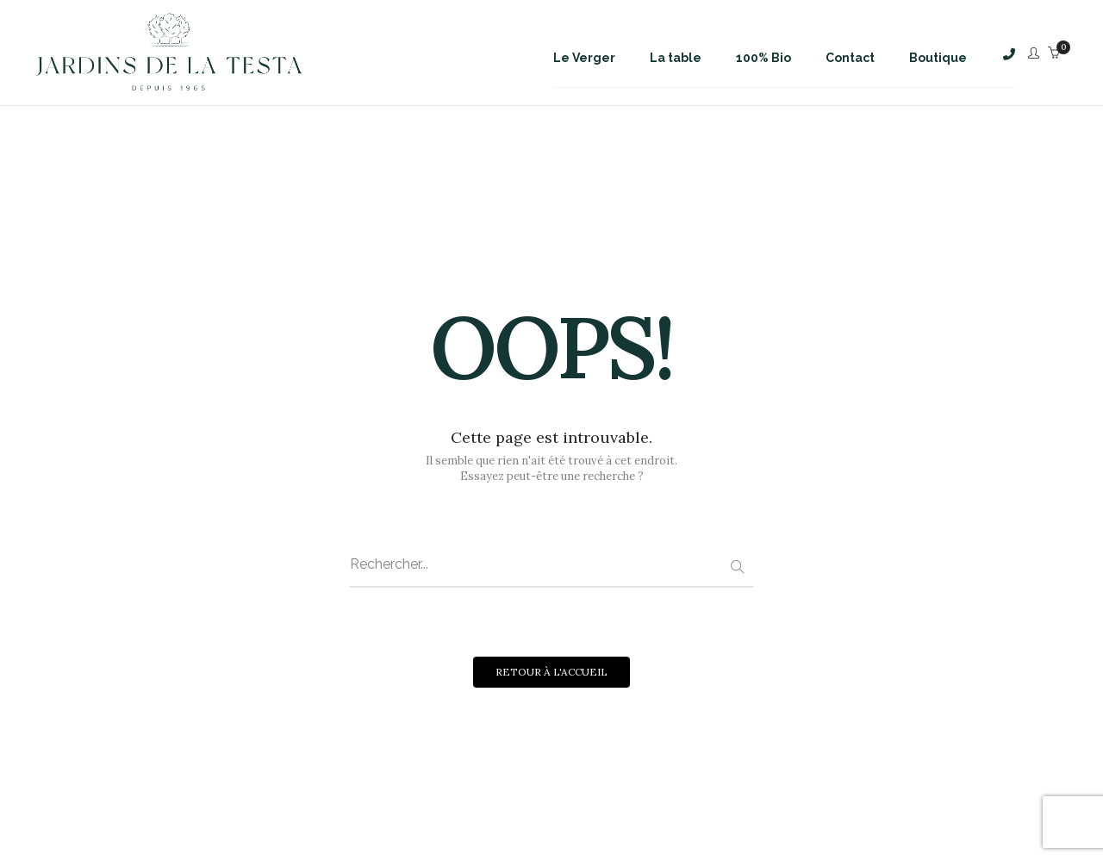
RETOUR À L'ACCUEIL (551, 671)
